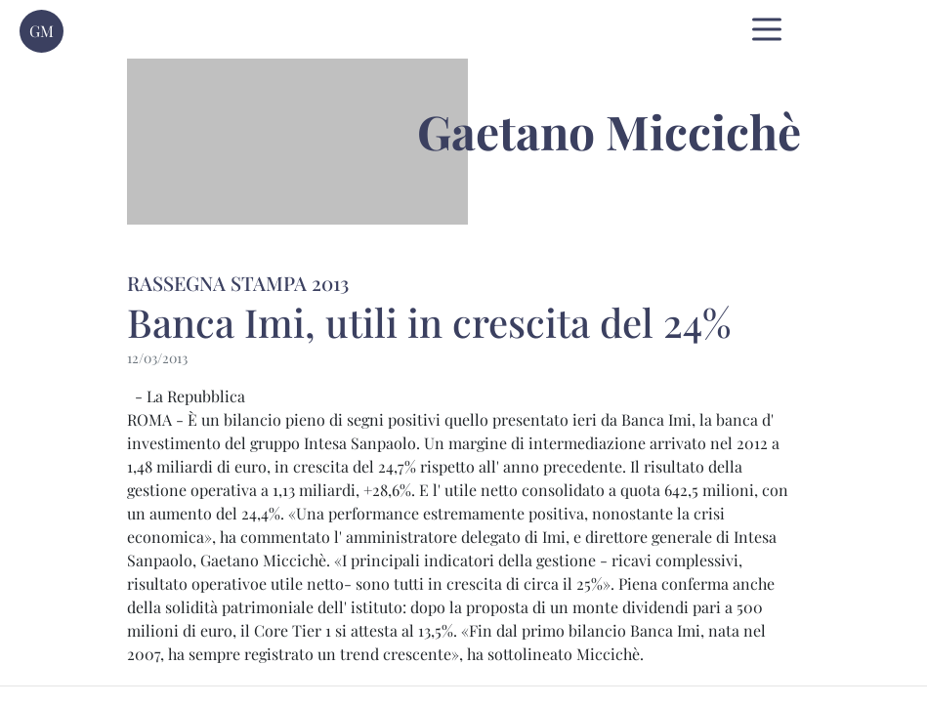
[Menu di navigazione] (767, 29)
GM (41, 31)
